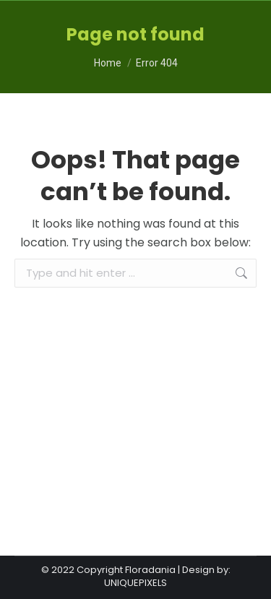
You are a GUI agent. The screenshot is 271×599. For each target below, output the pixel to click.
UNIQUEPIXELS (135, 583)
